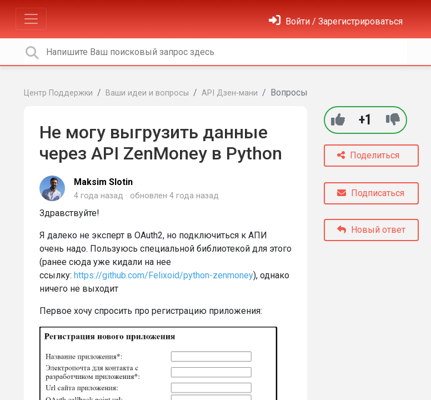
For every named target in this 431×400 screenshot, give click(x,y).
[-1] (393, 120)
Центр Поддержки (58, 93)
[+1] (338, 120)
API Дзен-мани (230, 93)
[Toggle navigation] (31, 19)
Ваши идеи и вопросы (147, 93)
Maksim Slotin (103, 182)
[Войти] (335, 21)
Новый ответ (371, 229)
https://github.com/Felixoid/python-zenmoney (163, 275)
